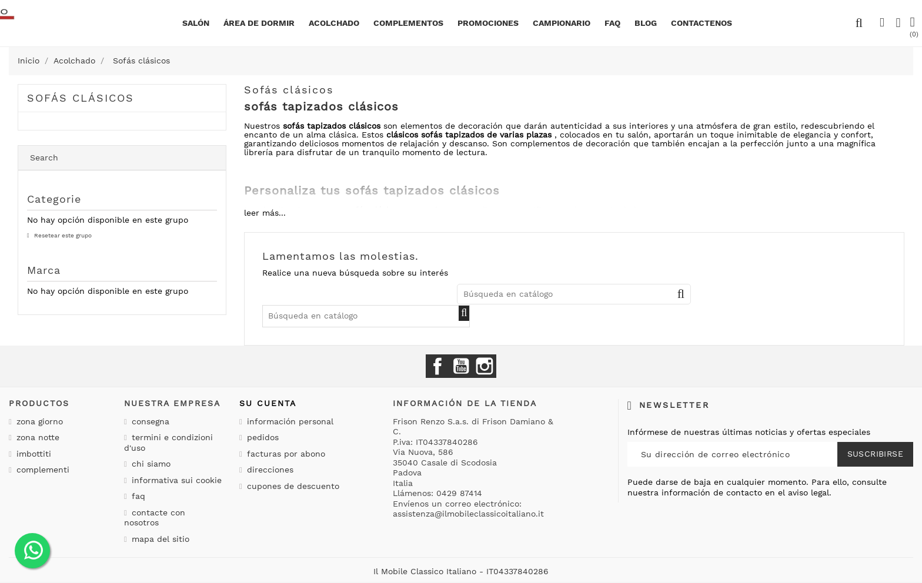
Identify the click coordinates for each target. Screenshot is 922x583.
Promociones (488, 23)
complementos (408, 23)
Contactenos (701, 23)
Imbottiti (32, 453)
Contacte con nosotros (154, 518)
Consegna (149, 421)
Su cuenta (267, 403)
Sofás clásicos (80, 98)
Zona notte (36, 437)
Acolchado (334, 23)
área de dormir (259, 23)
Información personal (288, 421)
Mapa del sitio (159, 539)
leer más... (265, 212)
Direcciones (268, 469)
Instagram (484, 366)
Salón (195, 23)
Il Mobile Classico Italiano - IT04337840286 (461, 571)
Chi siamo (150, 463)
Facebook (437, 366)
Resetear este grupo (62, 235)
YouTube (461, 366)
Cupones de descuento (291, 486)
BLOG (645, 23)
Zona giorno (38, 421)
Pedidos (261, 437)
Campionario (561, 23)
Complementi (41, 469)
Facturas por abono (284, 453)
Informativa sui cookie (175, 480)
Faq (612, 23)
